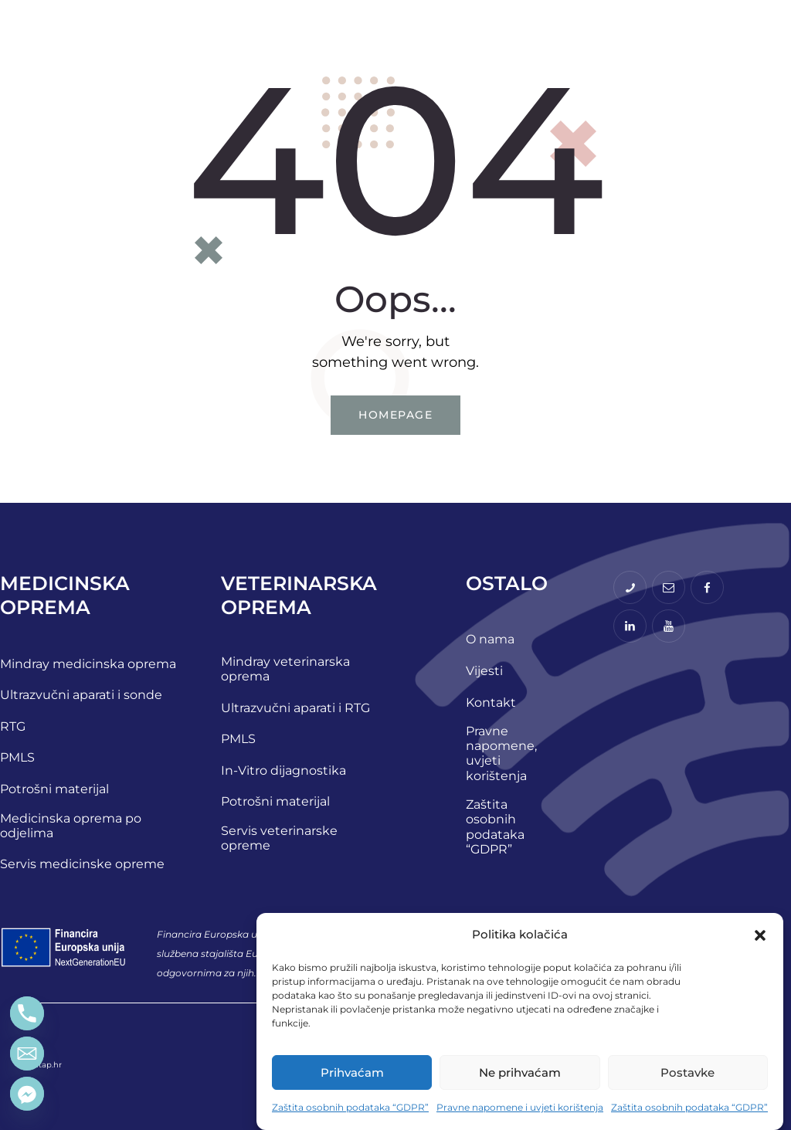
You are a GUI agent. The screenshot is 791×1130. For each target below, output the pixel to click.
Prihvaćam (352, 1072)
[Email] (27, 1054)
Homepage (395, 415)
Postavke (687, 1072)
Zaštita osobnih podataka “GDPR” (350, 1107)
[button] (760, 935)
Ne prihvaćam (520, 1072)
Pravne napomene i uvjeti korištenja (519, 1107)
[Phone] (27, 1013)
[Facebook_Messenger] (27, 1094)
